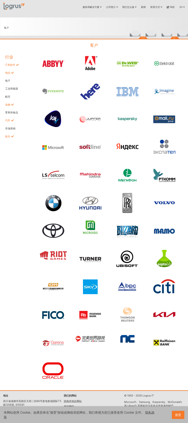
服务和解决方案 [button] (92, 7)
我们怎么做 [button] (129, 7)
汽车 (7, 120)
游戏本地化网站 (73, 401)
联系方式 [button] (156, 7)
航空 (7, 96)
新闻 (143, 7)
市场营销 (10, 128)
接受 (178, 415)
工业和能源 (11, 88)
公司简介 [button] (112, 7)
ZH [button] (182, 7)
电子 (7, 80)
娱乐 (7, 136)
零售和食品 (11, 112)
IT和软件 (10, 64)
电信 (7, 72)
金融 (7, 104)
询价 (171, 7)
